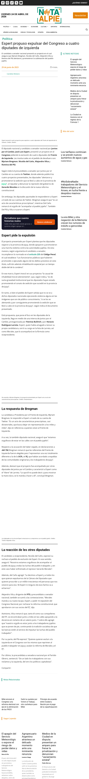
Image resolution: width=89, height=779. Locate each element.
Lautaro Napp (26, 683)
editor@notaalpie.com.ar (41, 767)
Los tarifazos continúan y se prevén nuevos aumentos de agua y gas (74, 129)
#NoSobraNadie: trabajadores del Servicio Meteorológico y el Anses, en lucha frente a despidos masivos (74, 161)
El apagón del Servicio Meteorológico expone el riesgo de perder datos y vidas (9, 668)
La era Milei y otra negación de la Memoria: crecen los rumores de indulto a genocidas (74, 195)
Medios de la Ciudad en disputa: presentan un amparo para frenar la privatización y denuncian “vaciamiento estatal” (49, 672)
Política (7, 39)
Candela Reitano (13, 74)
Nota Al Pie (5, 680)
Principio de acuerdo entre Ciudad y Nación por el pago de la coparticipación (48, 631)
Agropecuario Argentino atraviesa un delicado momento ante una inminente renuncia (29, 669)
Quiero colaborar (44, 199)
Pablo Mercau (46, 689)
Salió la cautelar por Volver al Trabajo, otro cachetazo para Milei (29, 631)
